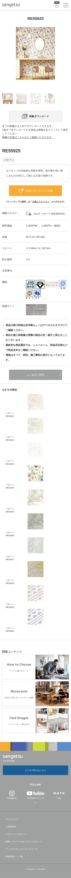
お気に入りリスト (40, 201)
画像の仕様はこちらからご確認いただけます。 (28, 137)
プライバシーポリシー (16, 834)
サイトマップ (12, 819)
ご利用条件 (11, 826)
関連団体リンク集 (14, 856)
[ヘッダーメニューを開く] (66, 6)
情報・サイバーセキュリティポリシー (24, 841)
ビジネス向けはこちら (35, 770)
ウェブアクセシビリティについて (21, 849)
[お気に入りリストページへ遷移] (57, 6)
